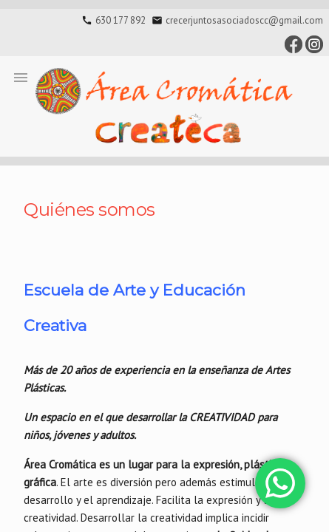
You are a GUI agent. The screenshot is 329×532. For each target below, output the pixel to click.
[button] (20, 77)
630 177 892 (120, 20)
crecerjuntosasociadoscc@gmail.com (244, 20)
